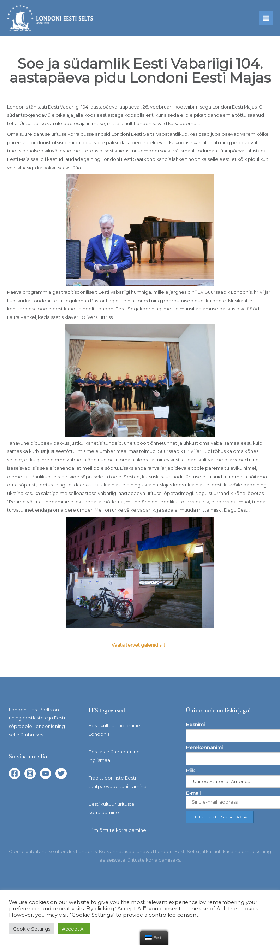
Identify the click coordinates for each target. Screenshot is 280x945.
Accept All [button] (73, 929)
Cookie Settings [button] (31, 929)
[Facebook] (14, 773)
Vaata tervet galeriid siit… (140, 645)
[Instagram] (30, 773)
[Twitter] (61, 773)
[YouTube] (45, 773)
